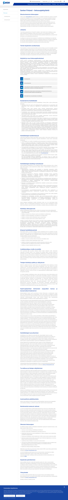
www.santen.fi (29, 16)
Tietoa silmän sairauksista (33, 4)
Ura (58, 4)
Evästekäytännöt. (44, 153)
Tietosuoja (5, 12)
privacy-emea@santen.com (48, 364)
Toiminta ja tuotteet (47, 4)
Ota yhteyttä (62, 4)
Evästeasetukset (7, 19)
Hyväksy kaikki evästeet (9, 495)
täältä (25, 456)
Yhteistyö (54, 4)
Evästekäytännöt (7, 16)
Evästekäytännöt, (35, 492)
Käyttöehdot (5, 9)
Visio (40, 4)
